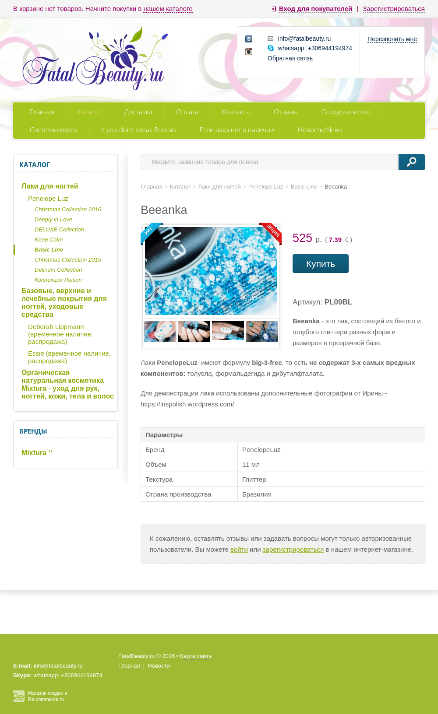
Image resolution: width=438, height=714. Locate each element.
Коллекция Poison (58, 279)
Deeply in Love (53, 219)
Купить (320, 264)
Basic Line (49, 249)
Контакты (236, 111)
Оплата (187, 111)
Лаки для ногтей (49, 186)
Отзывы (286, 111)
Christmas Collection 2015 (68, 259)
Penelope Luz (48, 198)
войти (239, 549)
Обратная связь (290, 58)
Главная (42, 111)
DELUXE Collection (59, 229)
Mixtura (37, 452)
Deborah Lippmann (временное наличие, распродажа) (60, 334)
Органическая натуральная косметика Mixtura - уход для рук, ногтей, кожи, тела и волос (67, 384)
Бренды (33, 431)
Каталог (89, 111)
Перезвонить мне (392, 38)
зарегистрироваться (293, 549)
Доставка (138, 111)
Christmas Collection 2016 (68, 209)
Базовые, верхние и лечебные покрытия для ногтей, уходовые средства (64, 302)
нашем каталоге (167, 8)
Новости (159, 665)
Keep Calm (49, 239)
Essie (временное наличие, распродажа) (69, 357)
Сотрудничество (346, 111)
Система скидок (54, 129)
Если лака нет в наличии (237, 129)
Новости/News (320, 129)
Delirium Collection (58, 269)
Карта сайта (196, 656)
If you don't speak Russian (138, 129)
